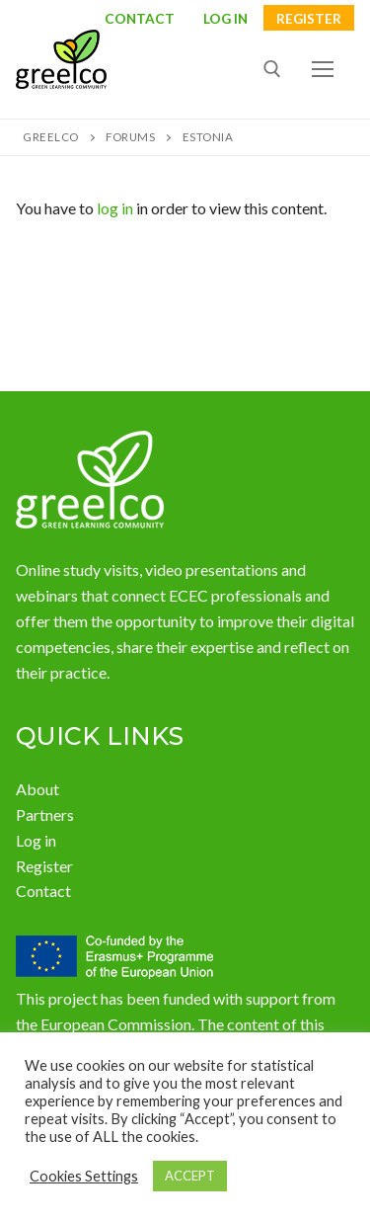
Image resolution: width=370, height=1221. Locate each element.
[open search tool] (272, 69)
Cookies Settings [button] (84, 1176)
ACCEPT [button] (190, 1175)
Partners (45, 814)
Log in (36, 840)
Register (308, 20)
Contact (140, 20)
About (37, 788)
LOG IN (225, 20)
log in (115, 208)
